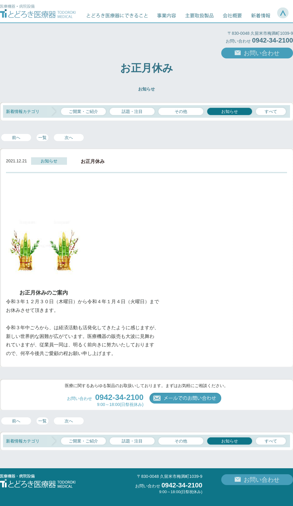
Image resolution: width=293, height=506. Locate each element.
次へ (69, 137)
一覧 (42, 137)
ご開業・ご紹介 (83, 111)
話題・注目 (132, 111)
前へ (16, 137)
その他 (181, 111)
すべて (271, 111)
